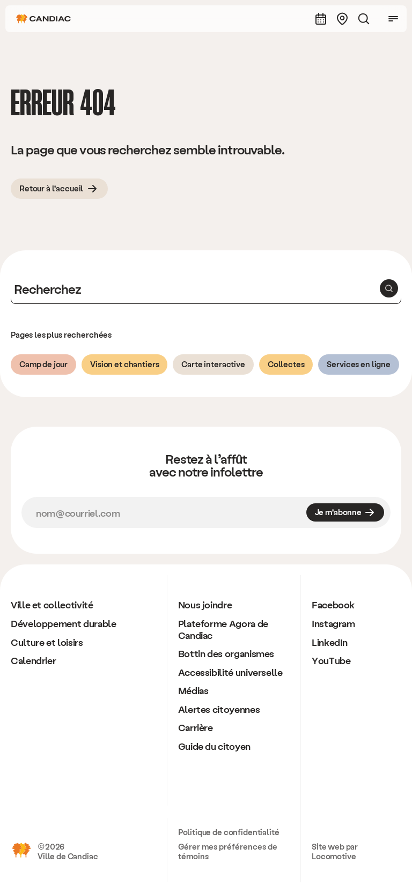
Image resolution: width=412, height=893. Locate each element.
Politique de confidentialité (228, 832)
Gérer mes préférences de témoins (227, 851)
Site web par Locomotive (335, 851)
